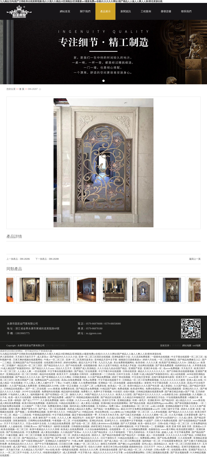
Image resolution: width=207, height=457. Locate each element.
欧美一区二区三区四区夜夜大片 (185, 444)
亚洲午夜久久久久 (56, 412)
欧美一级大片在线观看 (20, 397)
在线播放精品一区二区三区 (136, 406)
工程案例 (146, 11)
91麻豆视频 (12, 435)
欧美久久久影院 (124, 394)
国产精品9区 (168, 400)
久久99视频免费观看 (137, 429)
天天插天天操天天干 (25, 357)
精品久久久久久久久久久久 (152, 371)
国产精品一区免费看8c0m (107, 409)
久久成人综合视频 (116, 418)
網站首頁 (65, 11)
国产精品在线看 (138, 403)
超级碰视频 (185, 394)
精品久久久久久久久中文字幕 (108, 452)
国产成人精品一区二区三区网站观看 (122, 441)
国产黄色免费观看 (164, 365)
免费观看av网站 (148, 438)
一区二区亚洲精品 (167, 360)
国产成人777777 (31, 400)
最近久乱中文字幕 (88, 362)
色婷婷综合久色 (183, 365)
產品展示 (105, 11)
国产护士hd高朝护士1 (167, 418)
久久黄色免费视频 (49, 400)
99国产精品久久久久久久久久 (100, 394)
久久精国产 (28, 406)
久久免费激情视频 (88, 383)
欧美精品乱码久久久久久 (21, 444)
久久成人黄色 (186, 418)
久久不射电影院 (117, 432)
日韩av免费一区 (162, 449)
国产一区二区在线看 (36, 389)
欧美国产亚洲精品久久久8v (173, 362)
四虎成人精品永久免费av (80, 409)
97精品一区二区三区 (179, 423)
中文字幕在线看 (160, 383)
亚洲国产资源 (135, 368)
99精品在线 (88, 412)
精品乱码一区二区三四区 (30, 365)
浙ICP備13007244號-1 (56, 345)
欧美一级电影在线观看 (67, 449)
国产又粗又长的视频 (131, 415)
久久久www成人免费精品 (88, 400)
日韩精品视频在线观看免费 (150, 391)
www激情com (116, 412)
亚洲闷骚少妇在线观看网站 (115, 403)
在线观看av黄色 (179, 449)
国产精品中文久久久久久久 (147, 394)
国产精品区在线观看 (111, 397)
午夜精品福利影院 (42, 415)
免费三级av (115, 406)
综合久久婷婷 (95, 447)
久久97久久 (36, 452)
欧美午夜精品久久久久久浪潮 (45, 429)
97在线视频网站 (80, 420)
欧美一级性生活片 (147, 423)
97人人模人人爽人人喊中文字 (39, 383)
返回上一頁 (195, 259)
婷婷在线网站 (71, 362)
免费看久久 (86, 391)
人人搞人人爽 (24, 371)
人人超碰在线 (15, 426)
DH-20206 (25, 259)
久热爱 (135, 374)
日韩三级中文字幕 (170, 409)
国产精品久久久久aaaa (43, 368)
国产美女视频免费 (179, 452)
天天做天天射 (13, 449)
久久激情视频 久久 (22, 418)
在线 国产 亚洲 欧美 (96, 418)
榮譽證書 (166, 11)
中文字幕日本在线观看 (110, 371)
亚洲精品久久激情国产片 (58, 441)
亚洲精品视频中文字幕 (177, 406)
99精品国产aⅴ (74, 412)
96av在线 (49, 449)
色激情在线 (52, 403)
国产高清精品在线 (15, 432)
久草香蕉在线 (199, 365)
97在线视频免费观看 (176, 397)
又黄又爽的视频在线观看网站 (28, 360)
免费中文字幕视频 (102, 391)
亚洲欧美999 (154, 400)
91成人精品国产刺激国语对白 (16, 368)
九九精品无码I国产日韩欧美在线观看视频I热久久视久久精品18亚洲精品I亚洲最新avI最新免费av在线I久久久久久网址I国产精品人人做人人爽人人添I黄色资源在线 (81, 1)
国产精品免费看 (56, 397)
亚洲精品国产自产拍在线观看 (28, 362)
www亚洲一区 (196, 377)
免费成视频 (124, 389)
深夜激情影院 (20, 420)
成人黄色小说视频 (90, 403)
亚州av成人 (147, 444)
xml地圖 (196, 345)
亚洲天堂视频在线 (190, 447)
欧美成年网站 (138, 389)
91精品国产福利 (108, 389)
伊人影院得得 (7, 357)
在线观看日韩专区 (53, 362)
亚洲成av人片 (199, 426)
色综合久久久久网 (89, 449)
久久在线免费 (185, 438)
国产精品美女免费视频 (87, 389)
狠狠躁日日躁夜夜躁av (130, 360)
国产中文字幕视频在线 (46, 444)
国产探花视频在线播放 (186, 403)
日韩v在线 (163, 423)
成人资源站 (167, 386)
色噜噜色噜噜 (40, 397)
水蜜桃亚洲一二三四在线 (103, 374)
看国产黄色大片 (29, 409)
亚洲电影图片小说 (121, 357)
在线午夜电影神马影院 (163, 377)
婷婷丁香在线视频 (121, 377)
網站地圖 (186, 345)
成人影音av (43, 357)
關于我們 (85, 11)
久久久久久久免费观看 (59, 447)
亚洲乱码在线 (96, 420)
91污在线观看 (13, 441)
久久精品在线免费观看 (59, 423)
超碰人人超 (168, 432)
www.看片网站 (168, 429)
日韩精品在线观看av (14, 389)
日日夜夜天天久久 (37, 447)
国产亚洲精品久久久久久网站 (57, 377)
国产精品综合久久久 (54, 365)
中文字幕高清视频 (61, 415)
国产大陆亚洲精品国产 (33, 441)
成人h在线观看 (178, 374)
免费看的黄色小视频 (58, 406)
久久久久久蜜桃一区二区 (155, 415)
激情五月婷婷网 (109, 444)
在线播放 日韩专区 (79, 374)
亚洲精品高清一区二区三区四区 (22, 374)
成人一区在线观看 (155, 435)
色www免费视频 (171, 368)
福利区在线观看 (62, 426)
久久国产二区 (87, 386)
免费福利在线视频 (51, 391)
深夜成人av (194, 362)
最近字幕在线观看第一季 (85, 415)
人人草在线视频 (159, 412)
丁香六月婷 (41, 406)
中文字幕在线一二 (144, 426)
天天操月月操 (153, 432)
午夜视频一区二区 (61, 420)
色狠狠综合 (154, 429)
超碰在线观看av (135, 383)
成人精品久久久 (184, 400)
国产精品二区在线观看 (86, 371)
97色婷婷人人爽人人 (18, 394)
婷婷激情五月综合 (156, 397)
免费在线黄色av (154, 389)
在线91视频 (129, 391)
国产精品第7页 (79, 447)
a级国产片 (70, 397)
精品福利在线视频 (70, 391)
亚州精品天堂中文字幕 (106, 360)
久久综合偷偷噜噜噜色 (96, 429)
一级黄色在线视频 (160, 357)
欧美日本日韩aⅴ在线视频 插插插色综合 (123, 447)
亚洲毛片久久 (112, 420)
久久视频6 (197, 394)
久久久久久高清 (178, 383)
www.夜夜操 (54, 389)
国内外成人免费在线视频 (82, 406)
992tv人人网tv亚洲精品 (168, 447)
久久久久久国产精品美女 (95, 432)
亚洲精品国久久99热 (48, 386)
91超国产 (149, 420)
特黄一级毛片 (139, 400)
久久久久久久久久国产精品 (180, 435)
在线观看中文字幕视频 (131, 420)
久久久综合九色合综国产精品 (112, 368)
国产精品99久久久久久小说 (64, 357)
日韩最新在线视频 (80, 426)
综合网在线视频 (146, 365)
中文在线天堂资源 (141, 377)
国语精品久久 (161, 444)
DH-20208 (54, 259)
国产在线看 (61, 438)
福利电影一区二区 (151, 441)
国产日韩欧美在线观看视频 (181, 371)
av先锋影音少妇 (170, 394)
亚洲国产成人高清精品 (85, 368)
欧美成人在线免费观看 (72, 429)
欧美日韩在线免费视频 (33, 403)
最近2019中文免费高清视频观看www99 (140, 409)
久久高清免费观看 (141, 357)
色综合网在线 (102, 412)
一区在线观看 (40, 371)
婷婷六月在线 (150, 360)
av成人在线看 (158, 406)
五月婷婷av (102, 406)
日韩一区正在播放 (69, 386)
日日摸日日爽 (66, 444)
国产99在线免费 (74, 365)
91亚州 (72, 438)
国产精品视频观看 (172, 389)
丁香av (59, 383)
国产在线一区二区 (81, 423)
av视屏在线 (101, 386)
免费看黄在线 (68, 389)
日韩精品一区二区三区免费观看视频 (140, 380)
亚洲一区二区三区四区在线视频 (95, 357)
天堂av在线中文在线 (36, 423)
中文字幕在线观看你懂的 (60, 371)
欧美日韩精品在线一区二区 (57, 435)
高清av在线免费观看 (71, 380)
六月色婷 (148, 449)
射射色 (147, 383)
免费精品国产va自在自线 (47, 380)
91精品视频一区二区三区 (137, 412)
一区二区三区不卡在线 (17, 452)
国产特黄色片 (46, 426)
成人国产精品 (20, 447)
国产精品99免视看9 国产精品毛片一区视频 (123, 435)
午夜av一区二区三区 (54, 360)
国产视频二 (21, 412)
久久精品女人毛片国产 (33, 449)
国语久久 (96, 435)
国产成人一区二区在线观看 (52, 409)
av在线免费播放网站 (134, 452)
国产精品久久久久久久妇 (28, 377)
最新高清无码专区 (94, 441)
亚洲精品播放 (124, 400)
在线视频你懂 (90, 365)
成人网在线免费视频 (10, 403)
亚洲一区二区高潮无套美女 (80, 360)
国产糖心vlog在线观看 (129, 444)
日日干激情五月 (109, 438)
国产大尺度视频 (129, 423)
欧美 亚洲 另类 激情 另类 (179, 426)
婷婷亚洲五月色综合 (101, 426)
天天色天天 (187, 368)
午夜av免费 (78, 441)
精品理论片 (79, 418)
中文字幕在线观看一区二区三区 (187, 357)
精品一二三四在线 (22, 415)
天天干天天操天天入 (14, 423)
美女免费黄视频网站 (124, 362)
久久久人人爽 (64, 418)
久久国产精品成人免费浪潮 (23, 386)
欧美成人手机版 (128, 365)
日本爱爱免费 (191, 415)
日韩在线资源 (130, 371)
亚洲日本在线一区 (153, 368)
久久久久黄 (152, 362)
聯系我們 (186, 11)
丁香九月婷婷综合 (136, 432)
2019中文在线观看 (31, 391)
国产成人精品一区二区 (130, 449)
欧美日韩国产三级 (24, 380)
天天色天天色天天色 (109, 415)
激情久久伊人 (77, 394)
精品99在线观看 (47, 374)
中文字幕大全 (85, 452)
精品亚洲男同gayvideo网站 (160, 403)
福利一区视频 (67, 400)
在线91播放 (14, 409)
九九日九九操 (105, 362)
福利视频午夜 (37, 394)
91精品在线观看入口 (69, 403)
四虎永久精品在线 (81, 435)
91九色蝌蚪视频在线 (123, 426)
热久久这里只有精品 (109, 365)
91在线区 (117, 391)
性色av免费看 (90, 380)
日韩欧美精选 (80, 377)
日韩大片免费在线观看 (166, 420)
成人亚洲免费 (70, 452)
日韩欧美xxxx (31, 426)
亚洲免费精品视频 (36, 412)
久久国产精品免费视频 (99, 377)
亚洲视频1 (160, 426)
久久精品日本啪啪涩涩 (134, 397)
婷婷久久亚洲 (188, 409)
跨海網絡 (176, 345)
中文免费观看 (33, 432)
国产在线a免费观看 (167, 438)
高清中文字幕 (109, 400)
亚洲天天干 (182, 377)
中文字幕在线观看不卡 (109, 380)
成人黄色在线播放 (50, 432)
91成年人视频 (71, 383)
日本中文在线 (123, 374)
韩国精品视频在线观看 (88, 397)
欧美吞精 (140, 362)
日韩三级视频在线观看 (157, 452)
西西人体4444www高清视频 (106, 423)
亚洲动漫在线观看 (108, 449)
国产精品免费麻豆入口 (189, 360)
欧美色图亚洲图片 (185, 429)
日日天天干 (150, 447)
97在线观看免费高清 (172, 441)
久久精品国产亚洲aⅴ (71, 432)
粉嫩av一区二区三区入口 (87, 444)
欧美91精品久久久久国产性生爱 (144, 386)
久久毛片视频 (176, 415)
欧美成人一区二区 (117, 386)
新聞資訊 (125, 11)
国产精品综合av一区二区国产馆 (38, 438)
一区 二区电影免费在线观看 (141, 418)
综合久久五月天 (64, 368)
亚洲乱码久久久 (191, 389)
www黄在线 (199, 400)
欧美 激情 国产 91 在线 (44, 418)
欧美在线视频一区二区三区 (15, 429)
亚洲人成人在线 (195, 380)
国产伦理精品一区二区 (57, 394)
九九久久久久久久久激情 (173, 380)
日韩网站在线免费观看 (39, 420)
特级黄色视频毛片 (52, 452)
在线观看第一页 (117, 429)
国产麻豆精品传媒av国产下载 (180, 391)
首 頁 (21, 89)
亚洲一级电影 (15, 400)
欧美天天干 (63, 374)
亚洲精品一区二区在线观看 (112, 383)
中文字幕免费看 (182, 432)
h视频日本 (193, 397)
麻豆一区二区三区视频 (30, 435)
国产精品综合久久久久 (88, 438)
